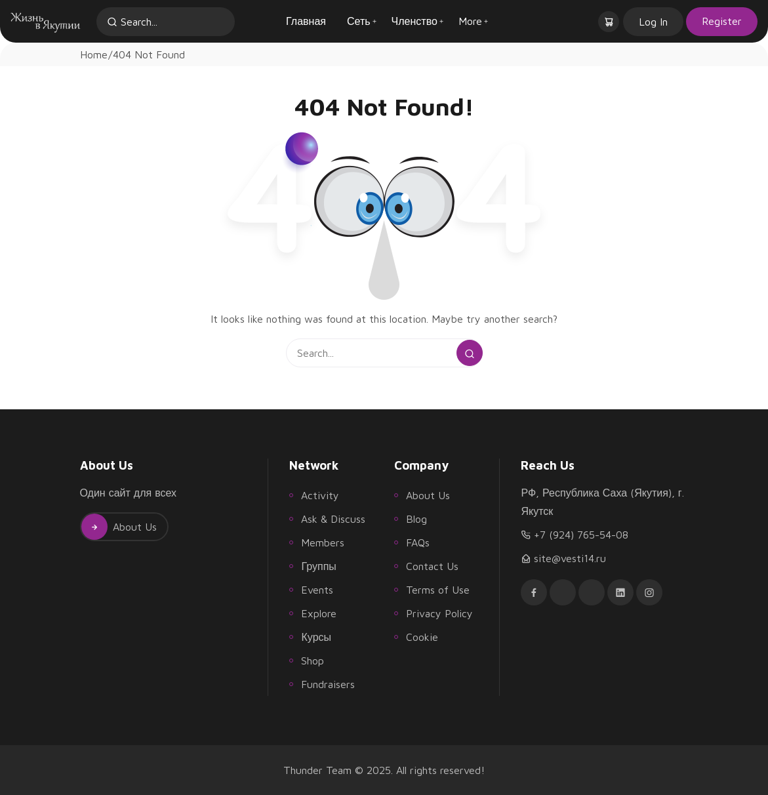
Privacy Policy (439, 613)
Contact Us (432, 566)
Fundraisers (328, 684)
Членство (414, 21)
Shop (312, 660)
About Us (119, 527)
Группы (318, 566)
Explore (318, 613)
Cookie (422, 637)
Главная (306, 21)
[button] (610, 21)
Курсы (316, 637)
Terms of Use (438, 590)
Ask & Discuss (333, 519)
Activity (320, 495)
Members (322, 542)
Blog (416, 519)
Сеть (359, 21)
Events (317, 590)
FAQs (418, 542)
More (470, 21)
